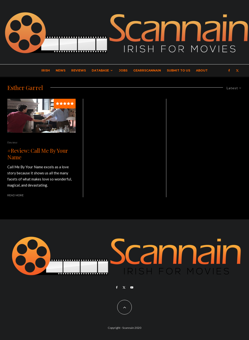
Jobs (123, 70)
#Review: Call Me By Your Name (37, 153)
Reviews (78, 70)
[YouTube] (132, 287)
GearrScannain (147, 70)
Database (100, 70)
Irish (45, 70)
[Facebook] (229, 70)
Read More (15, 195)
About (202, 70)
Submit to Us (178, 70)
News (60, 70)
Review (12, 142)
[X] (237, 70)
